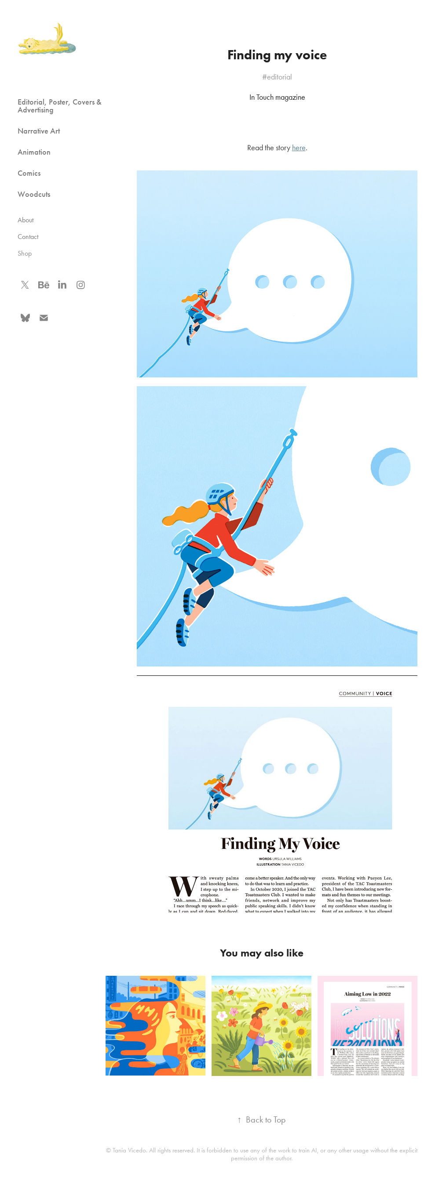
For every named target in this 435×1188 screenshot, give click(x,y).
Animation (34, 152)
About (25, 220)
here (299, 147)
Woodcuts (34, 194)
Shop (25, 253)
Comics (29, 173)
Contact (28, 236)
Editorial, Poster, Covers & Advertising (60, 106)
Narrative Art (39, 131)
